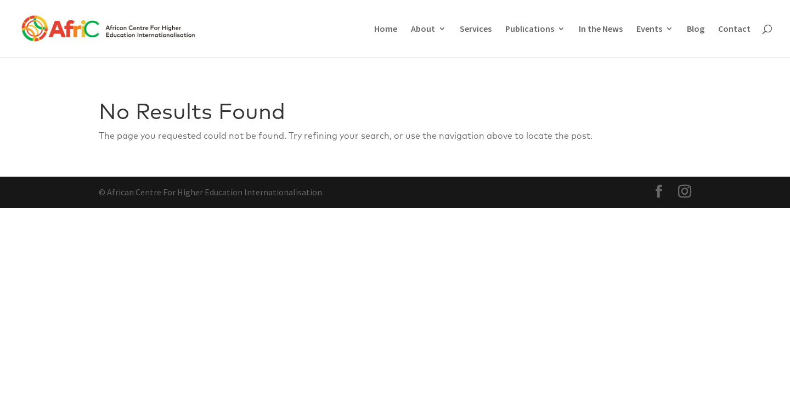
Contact (734, 29)
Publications (529, 29)
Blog (695, 29)
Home (385, 29)
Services (476, 29)
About (423, 29)
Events (649, 29)
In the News (601, 29)
